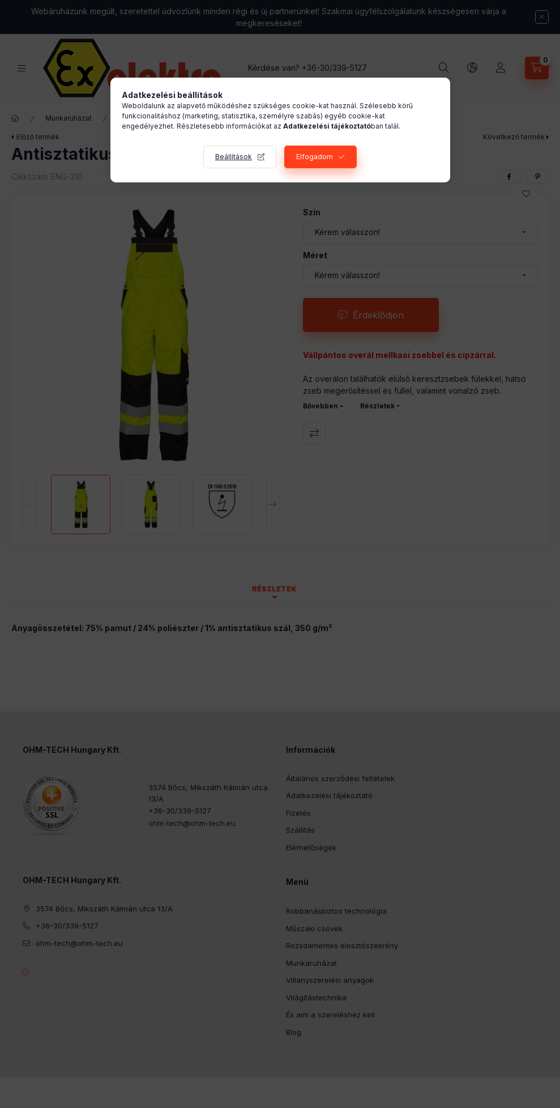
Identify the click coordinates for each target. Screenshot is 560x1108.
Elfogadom (314, 156)
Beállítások (233, 156)
